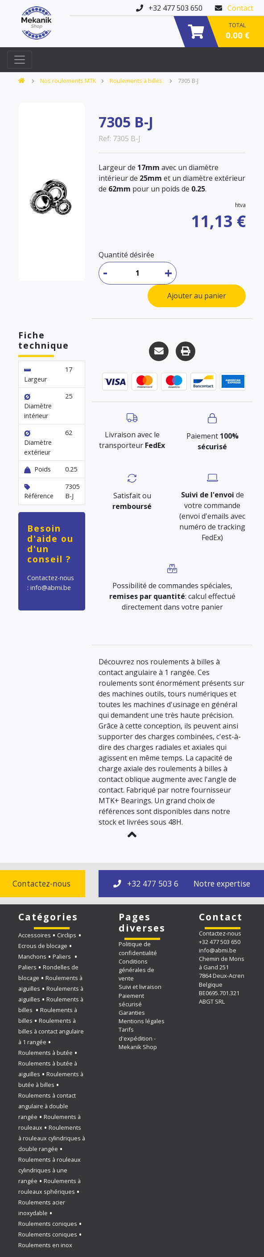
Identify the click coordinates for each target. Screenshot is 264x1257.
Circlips (66, 935)
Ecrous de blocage (42, 946)
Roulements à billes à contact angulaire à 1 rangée (51, 1031)
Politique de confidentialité (138, 948)
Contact (240, 8)
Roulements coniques (47, 1224)
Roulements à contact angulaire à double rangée (47, 1106)
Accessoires (34, 935)
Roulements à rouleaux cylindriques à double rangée (51, 1138)
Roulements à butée (45, 1053)
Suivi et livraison (140, 987)
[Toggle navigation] (19, 60)
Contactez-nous (220, 933)
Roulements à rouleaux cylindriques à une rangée (49, 1170)
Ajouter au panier (196, 296)
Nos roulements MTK (68, 81)
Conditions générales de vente (136, 969)
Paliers (62, 956)
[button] (132, 834)
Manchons (32, 956)
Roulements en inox (45, 1245)
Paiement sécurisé (131, 1000)
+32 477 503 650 (150, 883)
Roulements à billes (137, 81)
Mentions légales (142, 1021)
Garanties (132, 1013)
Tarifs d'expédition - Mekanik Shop (138, 1037)
